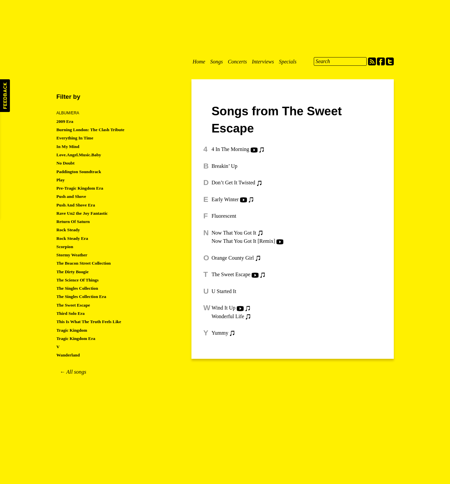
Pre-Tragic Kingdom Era (80, 188)
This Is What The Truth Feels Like (89, 321)
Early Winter (225, 199)
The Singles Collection (77, 288)
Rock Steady (68, 229)
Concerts (237, 61)
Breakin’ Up (224, 166)
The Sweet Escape (231, 274)
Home (199, 61)
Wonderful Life (228, 316)
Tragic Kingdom (72, 330)
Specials (287, 61)
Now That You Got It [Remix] (243, 241)
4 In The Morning (230, 149)
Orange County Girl (233, 258)
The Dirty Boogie (73, 271)
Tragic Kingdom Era (76, 338)
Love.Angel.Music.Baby (79, 154)
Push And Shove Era (76, 205)
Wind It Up (223, 308)
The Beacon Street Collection (84, 263)
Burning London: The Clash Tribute (91, 129)
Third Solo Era (71, 313)
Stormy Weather (72, 254)
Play (61, 179)
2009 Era (65, 121)
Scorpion (65, 246)
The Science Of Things (78, 280)
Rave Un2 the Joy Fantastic (82, 213)
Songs (216, 61)
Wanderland (68, 355)
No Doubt (66, 163)
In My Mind (68, 146)
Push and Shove (71, 196)
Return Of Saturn (73, 221)
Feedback (5, 95)
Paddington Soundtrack (79, 171)
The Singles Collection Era (81, 296)
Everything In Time (75, 137)
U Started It (224, 291)
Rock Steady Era (72, 238)
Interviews (263, 61)
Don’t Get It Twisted (233, 182)
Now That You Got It (234, 233)
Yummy (220, 333)
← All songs (73, 372)
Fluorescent (224, 216)
